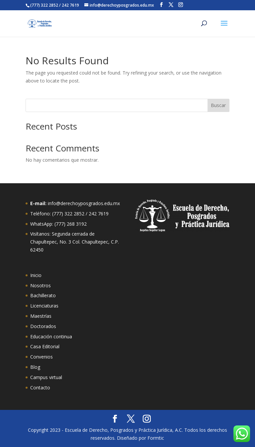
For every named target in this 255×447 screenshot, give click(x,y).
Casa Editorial (44, 346)
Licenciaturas (44, 306)
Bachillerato (43, 295)
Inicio (36, 275)
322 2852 (74, 213)
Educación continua (51, 336)
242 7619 (99, 213)
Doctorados (43, 326)
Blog (35, 367)
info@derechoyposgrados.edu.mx (84, 203)
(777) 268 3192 (70, 224)
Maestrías (40, 316)
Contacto (40, 387)
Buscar (218, 105)
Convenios (41, 357)
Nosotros (40, 285)
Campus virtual (46, 377)
